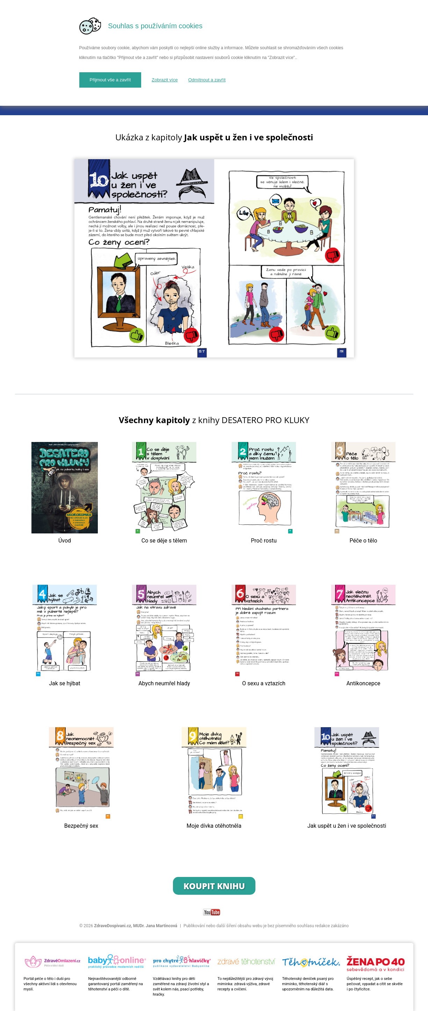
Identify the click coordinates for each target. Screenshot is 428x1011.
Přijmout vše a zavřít (110, 79)
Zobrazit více (164, 79)
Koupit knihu (214, 886)
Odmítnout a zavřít (207, 79)
